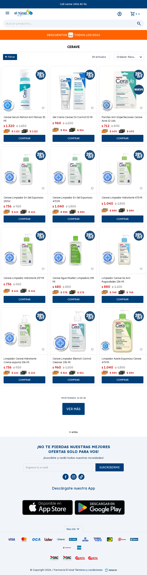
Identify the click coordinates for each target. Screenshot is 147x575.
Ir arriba (73, 432)
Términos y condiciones (88, 569)
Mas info (73, 529)
